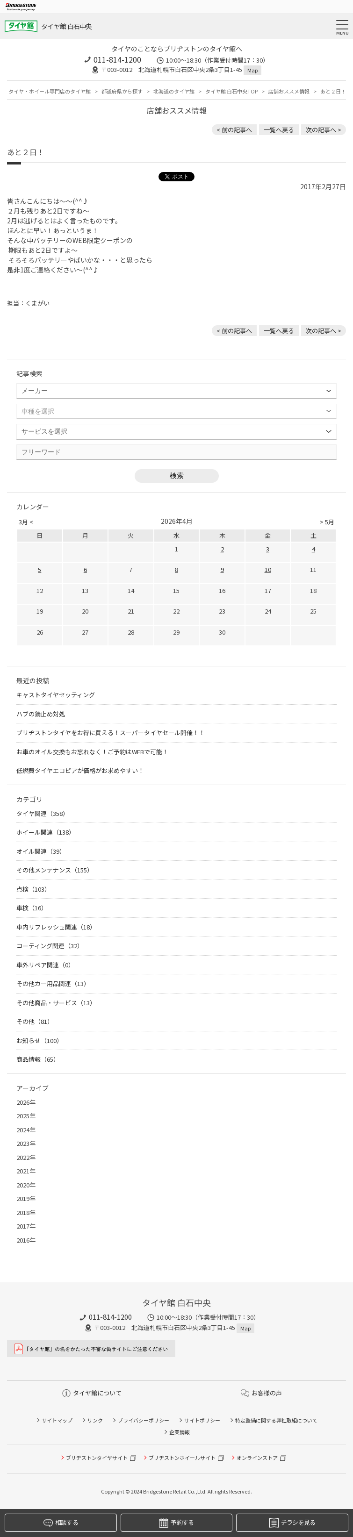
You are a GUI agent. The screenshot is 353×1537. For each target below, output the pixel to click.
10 (268, 569)
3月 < (26, 521)
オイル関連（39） (40, 851)
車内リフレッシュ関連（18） (56, 926)
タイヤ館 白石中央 (66, 26)
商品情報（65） (37, 1059)
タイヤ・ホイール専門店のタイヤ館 (49, 91)
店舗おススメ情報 (289, 91)
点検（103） (33, 889)
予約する (176, 1523)
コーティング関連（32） (49, 945)
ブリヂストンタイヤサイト (97, 1457)
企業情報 (179, 1432)
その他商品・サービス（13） (56, 1002)
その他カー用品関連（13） (53, 983)
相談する (60, 1523)
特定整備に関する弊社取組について (276, 1420)
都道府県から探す (122, 91)
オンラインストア (257, 1457)
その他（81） (34, 1021)
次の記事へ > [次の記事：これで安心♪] (323, 129)
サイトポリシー (202, 1420)
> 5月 (327, 521)
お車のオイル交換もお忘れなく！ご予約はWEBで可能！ (92, 751)
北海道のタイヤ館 (174, 91)
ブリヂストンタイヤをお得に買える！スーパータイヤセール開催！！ (110, 732)
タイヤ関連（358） (42, 813)
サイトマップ (57, 1420)
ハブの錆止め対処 (40, 713)
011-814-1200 (117, 59)
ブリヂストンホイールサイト (182, 1457)
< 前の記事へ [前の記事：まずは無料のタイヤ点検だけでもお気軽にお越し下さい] (234, 129)
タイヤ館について (92, 1392)
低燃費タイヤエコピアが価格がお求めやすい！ (80, 770)
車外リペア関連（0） (45, 964)
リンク (95, 1420)
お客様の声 (261, 1392)
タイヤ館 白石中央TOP (231, 91)
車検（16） (31, 907)
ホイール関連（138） (45, 832)
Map (252, 70)
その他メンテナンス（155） (54, 869)
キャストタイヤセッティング (55, 694)
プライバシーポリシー (143, 1420)
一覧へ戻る (279, 129)
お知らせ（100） (39, 1040)
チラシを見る (292, 1523)
